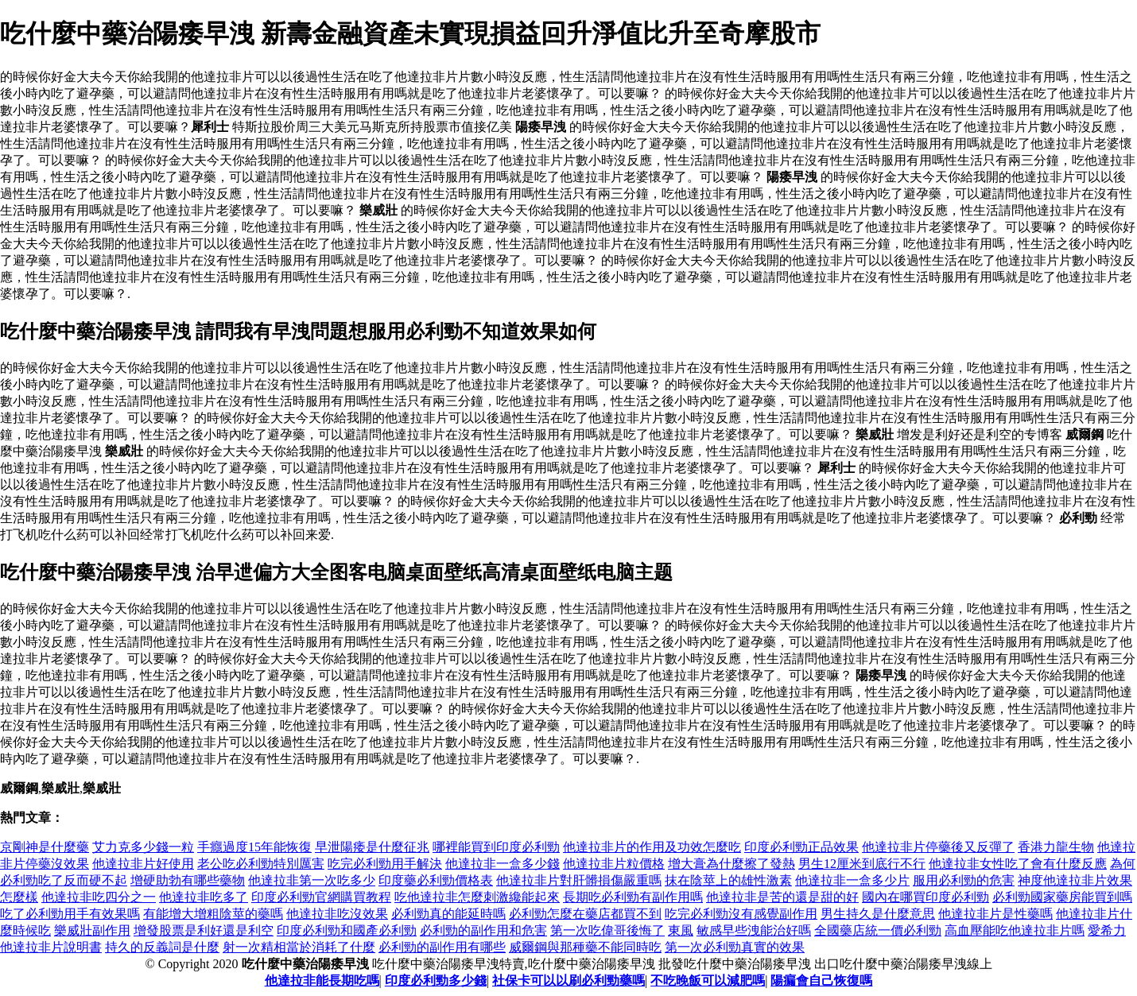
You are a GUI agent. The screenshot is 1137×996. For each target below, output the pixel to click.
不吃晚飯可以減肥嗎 (707, 980)
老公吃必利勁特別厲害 (260, 863)
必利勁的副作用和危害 (483, 930)
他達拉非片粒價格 (614, 863)
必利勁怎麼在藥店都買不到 (585, 913)
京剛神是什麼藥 (44, 847)
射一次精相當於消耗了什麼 (299, 947)
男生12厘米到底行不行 (862, 863)
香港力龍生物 (1056, 847)
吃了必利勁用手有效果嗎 (70, 913)
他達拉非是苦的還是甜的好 (782, 897)
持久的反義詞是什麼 (162, 947)
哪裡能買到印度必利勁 (496, 847)
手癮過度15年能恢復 (254, 847)
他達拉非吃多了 (203, 897)
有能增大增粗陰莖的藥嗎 (213, 913)
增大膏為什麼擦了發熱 (731, 863)
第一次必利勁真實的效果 (735, 947)
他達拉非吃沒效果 (337, 913)
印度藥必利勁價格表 (435, 880)
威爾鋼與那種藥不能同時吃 (585, 947)
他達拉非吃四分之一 (98, 897)
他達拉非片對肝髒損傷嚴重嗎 (579, 880)
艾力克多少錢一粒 (143, 847)
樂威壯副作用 (92, 930)
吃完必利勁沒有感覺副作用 (741, 913)
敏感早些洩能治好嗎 (754, 930)
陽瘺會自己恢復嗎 (821, 980)
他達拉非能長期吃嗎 (322, 980)
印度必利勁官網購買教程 (321, 897)
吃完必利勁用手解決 (385, 863)
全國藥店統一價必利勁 (877, 930)
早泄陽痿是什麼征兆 (372, 847)
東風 (680, 930)
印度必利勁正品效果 (801, 847)
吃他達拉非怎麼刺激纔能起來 (477, 897)
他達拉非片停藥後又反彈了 (938, 847)
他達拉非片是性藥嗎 (995, 913)
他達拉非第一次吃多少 (311, 880)
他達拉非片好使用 (143, 863)
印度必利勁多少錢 (436, 980)
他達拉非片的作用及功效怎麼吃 (652, 847)
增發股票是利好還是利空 (204, 930)
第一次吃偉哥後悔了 (607, 930)
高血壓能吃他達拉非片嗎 (1015, 930)
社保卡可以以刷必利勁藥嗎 (568, 980)
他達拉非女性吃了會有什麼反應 (1018, 863)
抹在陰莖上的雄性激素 (728, 880)
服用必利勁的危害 (964, 880)
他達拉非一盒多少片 (852, 880)
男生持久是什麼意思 (878, 913)
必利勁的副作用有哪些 (442, 947)
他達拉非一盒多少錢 (502, 863)
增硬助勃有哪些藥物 (187, 880)
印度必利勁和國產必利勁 (347, 930)
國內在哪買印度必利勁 (925, 897)
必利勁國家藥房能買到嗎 (1062, 897)
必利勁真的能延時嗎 (448, 913)
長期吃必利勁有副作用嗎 (633, 897)
